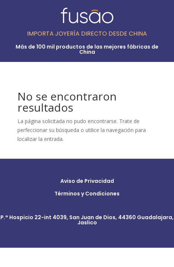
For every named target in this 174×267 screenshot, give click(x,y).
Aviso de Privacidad (87, 181)
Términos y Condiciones (87, 193)
